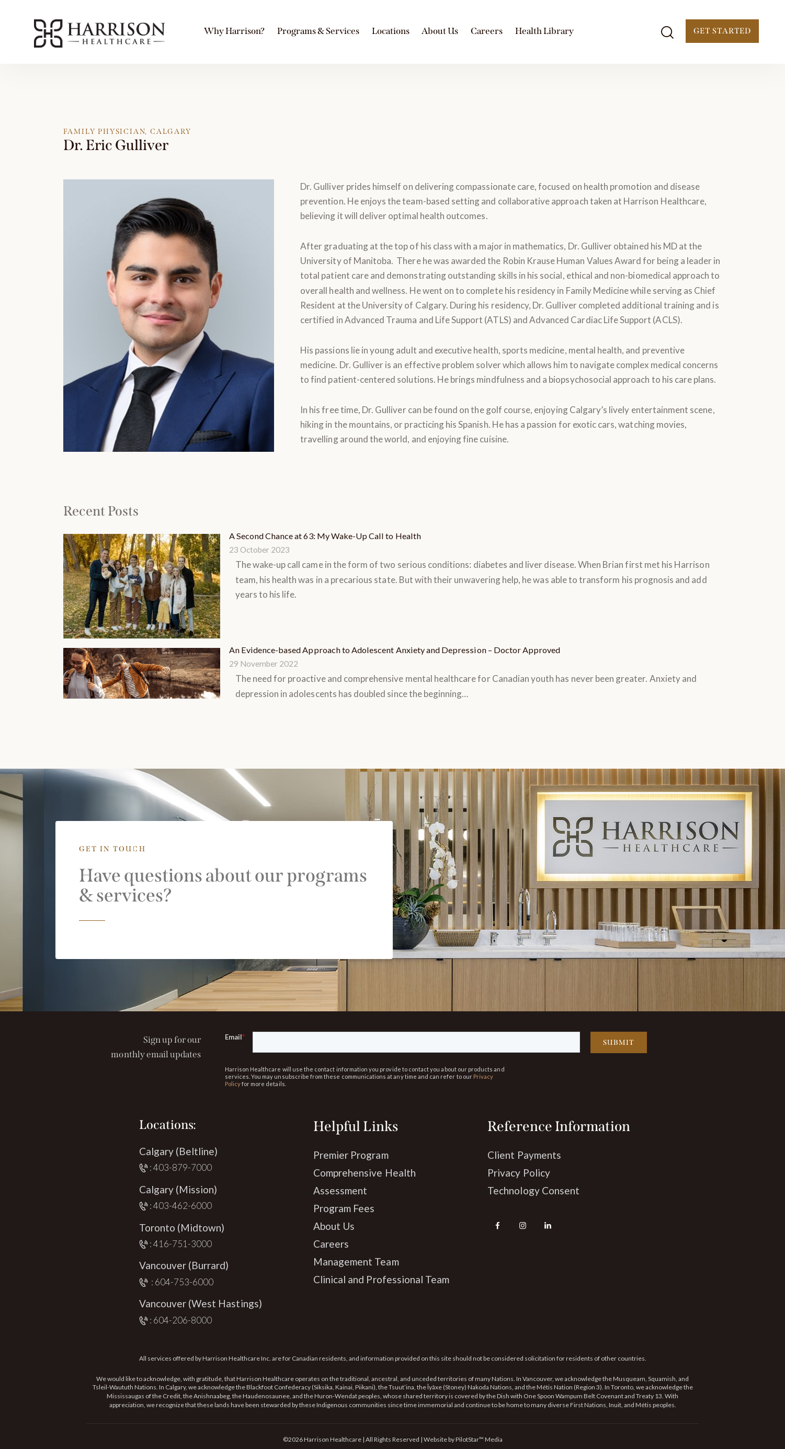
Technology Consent (533, 1189)
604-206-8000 (182, 1319)
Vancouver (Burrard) (184, 1264)
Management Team (356, 1260)
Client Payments (524, 1154)
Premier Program (351, 1154)
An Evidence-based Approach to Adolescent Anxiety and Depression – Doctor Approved (401, 649)
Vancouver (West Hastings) (200, 1302)
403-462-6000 (182, 1204)
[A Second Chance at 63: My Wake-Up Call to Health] (141, 585)
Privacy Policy (518, 1172)
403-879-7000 (182, 1166)
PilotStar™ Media (479, 1438)
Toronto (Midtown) (182, 1226)
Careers (331, 1243)
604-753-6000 (184, 1280)
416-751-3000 (182, 1242)
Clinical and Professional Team (381, 1278)
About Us (334, 1225)
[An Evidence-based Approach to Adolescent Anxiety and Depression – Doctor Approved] (141, 672)
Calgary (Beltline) (178, 1150)
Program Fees (344, 1207)
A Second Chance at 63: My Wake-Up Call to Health (329, 535)
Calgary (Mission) (178, 1188)
